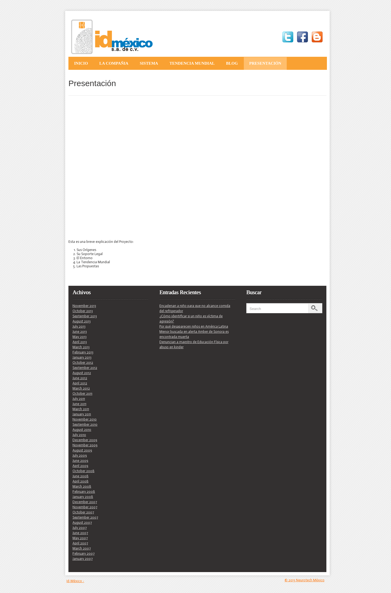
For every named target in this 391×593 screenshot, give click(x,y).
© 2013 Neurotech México (304, 580)
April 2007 (80, 543)
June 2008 (80, 476)
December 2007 (84, 502)
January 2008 (82, 497)
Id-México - (75, 581)
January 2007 (82, 559)
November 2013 (84, 306)
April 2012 (79, 383)
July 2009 (79, 455)
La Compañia (113, 63)
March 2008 (81, 486)
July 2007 (79, 528)
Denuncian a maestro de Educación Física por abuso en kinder (193, 344)
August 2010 (81, 430)
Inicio (81, 63)
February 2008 (83, 492)
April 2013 (79, 342)
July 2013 (79, 326)
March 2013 (81, 347)
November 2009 (84, 445)
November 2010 (84, 419)
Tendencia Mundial (192, 63)
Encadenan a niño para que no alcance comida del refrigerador (194, 308)
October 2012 (82, 362)
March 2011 (80, 409)
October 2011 (82, 393)
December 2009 (84, 440)
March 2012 (81, 388)
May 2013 (79, 337)
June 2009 (80, 461)
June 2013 (79, 332)
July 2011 (78, 399)
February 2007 (83, 553)
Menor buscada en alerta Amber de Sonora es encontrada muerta (194, 334)
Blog (232, 63)
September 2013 (84, 316)
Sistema (149, 63)
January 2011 (81, 414)
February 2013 (82, 352)
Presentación (265, 63)
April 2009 (80, 466)
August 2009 (82, 450)
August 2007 (82, 522)
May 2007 (80, 538)
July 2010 (79, 435)
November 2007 (84, 507)
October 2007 (83, 512)
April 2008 (80, 481)
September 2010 (84, 424)
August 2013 (81, 321)
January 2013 (82, 357)
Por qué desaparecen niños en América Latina (193, 326)
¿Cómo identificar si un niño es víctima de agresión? (191, 318)
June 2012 (79, 378)
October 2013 (82, 311)
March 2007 (81, 548)
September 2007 (85, 517)
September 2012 (84, 368)
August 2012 (81, 373)
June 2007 (80, 533)
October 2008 (83, 471)
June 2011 (79, 404)
